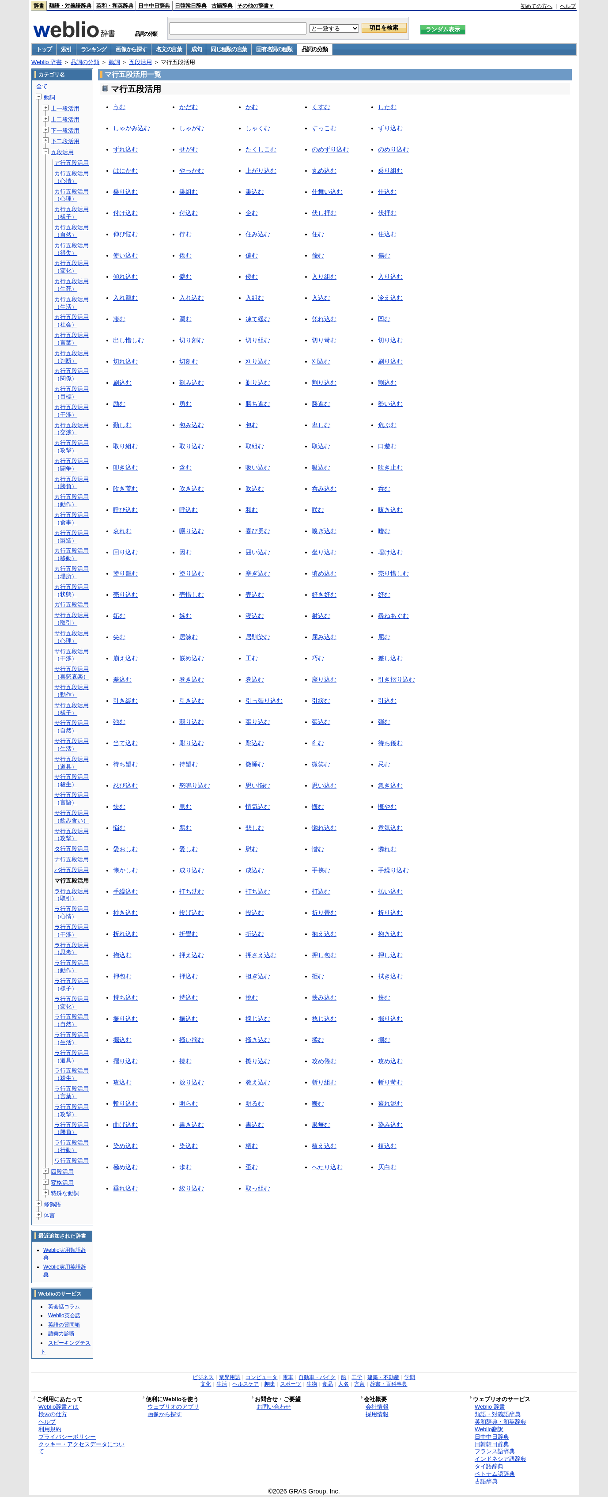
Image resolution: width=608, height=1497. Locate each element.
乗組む (188, 191)
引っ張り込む (264, 700)
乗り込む (125, 191)
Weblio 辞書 (46, 62)
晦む (318, 1103)
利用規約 (49, 1429)
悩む (119, 827)
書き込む (191, 1124)
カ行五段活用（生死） (71, 285)
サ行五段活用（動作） (71, 691)
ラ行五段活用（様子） (71, 985)
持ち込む (125, 997)
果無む (321, 1124)
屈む (384, 636)
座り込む (324, 679)
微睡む (254, 764)
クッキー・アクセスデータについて (81, 1448)
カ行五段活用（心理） (71, 195)
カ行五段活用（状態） (71, 591)
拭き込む (390, 976)
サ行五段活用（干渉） (71, 655)
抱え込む (324, 933)
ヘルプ (568, 6)
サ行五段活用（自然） (71, 727)
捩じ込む (257, 1018)
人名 (343, 1384)
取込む (321, 446)
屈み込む (324, 636)
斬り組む (324, 1082)
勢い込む (390, 403)
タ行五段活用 (71, 848)
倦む (185, 255)
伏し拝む (324, 212)
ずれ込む (125, 149)
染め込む (125, 1145)
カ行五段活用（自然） (71, 231)
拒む (318, 976)
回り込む (125, 552)
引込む (387, 700)
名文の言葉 (169, 49)
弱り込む (191, 721)
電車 (288, 1377)
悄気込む (257, 806)
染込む (188, 1145)
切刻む (188, 361)
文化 (205, 1384)
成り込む (191, 870)
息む (185, 806)
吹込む (254, 488)
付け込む (125, 212)
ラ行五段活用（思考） (71, 949)
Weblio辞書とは (58, 1406)
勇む (185, 403)
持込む (188, 997)
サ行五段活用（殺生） (71, 780)
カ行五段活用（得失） (71, 249)
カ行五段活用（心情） (71, 177)
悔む (318, 806)
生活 (221, 1384)
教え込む (257, 1082)
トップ (44, 49)
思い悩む (257, 785)
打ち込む (257, 891)
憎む (318, 849)
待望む (188, 764)
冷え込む (390, 297)
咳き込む (390, 509)
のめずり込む (330, 149)
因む (185, 552)
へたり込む (327, 1167)
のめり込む (393, 149)
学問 (409, 1377)
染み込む (390, 1124)
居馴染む (257, 636)
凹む (384, 318)
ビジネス (203, 1377)
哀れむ (122, 530)
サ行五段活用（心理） (71, 637)
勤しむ (122, 424)
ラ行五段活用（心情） (71, 913)
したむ (387, 106)
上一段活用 (65, 108)
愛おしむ (125, 849)
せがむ (188, 149)
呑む (384, 488)
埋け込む (390, 552)
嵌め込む (191, 658)
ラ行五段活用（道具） (71, 1057)
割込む (387, 382)
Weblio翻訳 (489, 1429)
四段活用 (62, 1171)
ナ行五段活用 (71, 859)
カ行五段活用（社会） (71, 321)
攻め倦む (324, 1061)
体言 (49, 1215)
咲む (318, 509)
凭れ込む (324, 318)
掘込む (122, 1039)
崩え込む (125, 658)
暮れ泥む (390, 1103)
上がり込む (260, 170)
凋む (185, 318)
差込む (122, 679)
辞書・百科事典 (388, 1384)
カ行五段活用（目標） (71, 393)
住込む (387, 234)
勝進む (321, 403)
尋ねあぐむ (393, 615)
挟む (384, 997)
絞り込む (191, 1188)
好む (384, 594)
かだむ (188, 106)
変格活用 (62, 1182)
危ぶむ (387, 424)
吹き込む (191, 488)
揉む (318, 1039)
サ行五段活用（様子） (71, 709)
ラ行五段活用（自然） (71, 1020)
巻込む (254, 679)
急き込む (390, 785)
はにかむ (125, 170)
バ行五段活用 (71, 870)
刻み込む (191, 382)
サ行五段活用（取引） (71, 619)
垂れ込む (125, 1188)
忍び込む (125, 785)
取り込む (191, 446)
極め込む (125, 1167)
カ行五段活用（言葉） (71, 339)
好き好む (324, 594)
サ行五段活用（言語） (71, 799)
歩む (185, 1167)
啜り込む (191, 530)
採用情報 (377, 1414)
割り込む (324, 382)
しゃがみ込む (131, 128)
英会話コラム (64, 1307)
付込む (188, 212)
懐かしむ (125, 870)
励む (119, 403)
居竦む (188, 636)
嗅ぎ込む (324, 530)
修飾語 (52, 1204)
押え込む (191, 955)
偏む (251, 255)
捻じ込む (324, 1018)
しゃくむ (257, 128)
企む (251, 212)
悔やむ (387, 806)
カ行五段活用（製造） (71, 537)
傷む (384, 255)
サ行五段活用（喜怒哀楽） (71, 673)
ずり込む (390, 128)
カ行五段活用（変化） (71, 267)
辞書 (39, 5)
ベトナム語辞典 (495, 1473)
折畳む (188, 933)
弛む (119, 721)
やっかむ (191, 170)
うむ (119, 106)
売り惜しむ (393, 573)
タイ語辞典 (489, 1466)
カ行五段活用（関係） (71, 375)
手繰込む (125, 891)
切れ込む (125, 361)
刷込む (122, 382)
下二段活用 (65, 141)
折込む (254, 933)
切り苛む (324, 340)
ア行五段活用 (71, 162)
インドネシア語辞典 (500, 1458)
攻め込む (390, 1061)
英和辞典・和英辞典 (500, 1421)
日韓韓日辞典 (191, 5)
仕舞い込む (327, 191)
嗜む (384, 530)
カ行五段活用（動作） (71, 500)
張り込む (257, 721)
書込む (254, 1124)
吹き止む (390, 467)
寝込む (254, 615)
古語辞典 (222, 5)
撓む (185, 1061)
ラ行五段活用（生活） (71, 1038)
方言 (359, 1384)
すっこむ (324, 128)
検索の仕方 (52, 1414)
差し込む (390, 658)
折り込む (390, 912)
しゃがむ (191, 128)
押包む (122, 976)
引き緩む (125, 700)
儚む (251, 276)
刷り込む (390, 361)
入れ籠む (125, 297)
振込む (188, 1018)
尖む (119, 636)
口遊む (387, 446)
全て (42, 86)
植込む (387, 1145)
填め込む (324, 573)
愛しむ (188, 849)
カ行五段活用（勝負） (71, 483)
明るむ (254, 1103)
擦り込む (257, 1061)
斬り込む (125, 1103)
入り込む (390, 276)
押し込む (390, 955)
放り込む (191, 1082)
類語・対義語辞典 (70, 5)
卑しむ (321, 424)
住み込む (257, 234)
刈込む (321, 361)
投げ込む (191, 912)
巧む (318, 658)
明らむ (188, 1103)
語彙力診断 (61, 1333)
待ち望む (125, 764)
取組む (254, 446)
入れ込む (191, 297)
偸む (318, 255)
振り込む (125, 1018)
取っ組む (257, 1188)
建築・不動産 (383, 1377)
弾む (384, 721)
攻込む (122, 1082)
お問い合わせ (274, 1406)
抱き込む (390, 933)
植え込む (324, 1145)
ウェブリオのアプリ (173, 1406)
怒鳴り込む (194, 785)
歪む (251, 1167)
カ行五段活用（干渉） (71, 411)
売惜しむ (191, 594)
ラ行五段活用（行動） (71, 1146)
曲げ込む (125, 1124)
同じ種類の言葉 (229, 49)
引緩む (321, 700)
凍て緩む (257, 318)
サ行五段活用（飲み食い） (71, 817)
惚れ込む (324, 827)
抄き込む (125, 912)
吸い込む (257, 467)
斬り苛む (390, 1082)
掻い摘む (191, 1039)
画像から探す (131, 49)
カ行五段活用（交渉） (71, 429)
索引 (66, 49)
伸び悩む (125, 234)
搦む (384, 1039)
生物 (311, 1384)
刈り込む (257, 361)
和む (251, 509)
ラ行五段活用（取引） (71, 895)
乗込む (254, 191)
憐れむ (387, 849)
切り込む (390, 340)
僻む (185, 276)
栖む (251, 1145)
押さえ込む (260, 955)
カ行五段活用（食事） (71, 519)
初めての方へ (536, 6)
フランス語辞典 (495, 1451)
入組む (254, 297)
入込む (321, 297)
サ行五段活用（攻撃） (71, 835)
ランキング (94, 49)
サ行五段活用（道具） (71, 763)
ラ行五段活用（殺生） (71, 1074)
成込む (254, 870)
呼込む (188, 509)
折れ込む (125, 933)
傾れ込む (125, 276)
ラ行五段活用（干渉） (71, 931)
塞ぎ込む (257, 573)
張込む (321, 721)
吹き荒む (125, 488)
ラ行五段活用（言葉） (71, 1092)
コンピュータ (261, 1377)
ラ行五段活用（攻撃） (71, 1110)
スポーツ (290, 1384)
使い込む (125, 255)
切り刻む (191, 340)
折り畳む (324, 912)
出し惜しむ (128, 340)
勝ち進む (257, 403)
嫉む (185, 615)
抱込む (122, 955)
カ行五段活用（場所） (71, 572)
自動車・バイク (317, 1377)
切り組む (257, 340)
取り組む (125, 446)
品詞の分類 (315, 49)
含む (185, 467)
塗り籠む (125, 573)
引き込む (191, 700)
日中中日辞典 (154, 5)
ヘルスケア (245, 1384)
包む (251, 424)
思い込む (324, 785)
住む (318, 234)
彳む (318, 743)
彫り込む (191, 743)
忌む (384, 764)
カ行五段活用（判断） (71, 357)
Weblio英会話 (64, 1315)
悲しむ (254, 827)
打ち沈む (191, 891)
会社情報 (377, 1406)
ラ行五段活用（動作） (71, 966)
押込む (188, 976)
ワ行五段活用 (71, 1160)
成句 (196, 49)
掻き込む (257, 1039)
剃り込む (257, 382)
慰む (251, 849)
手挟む (321, 870)
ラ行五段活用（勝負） (71, 1129)
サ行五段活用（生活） (71, 745)
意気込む (390, 827)
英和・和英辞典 (114, 5)
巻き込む (191, 679)
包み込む (191, 424)
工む (251, 658)
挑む (251, 997)
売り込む (125, 594)
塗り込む (191, 573)
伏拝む (387, 212)
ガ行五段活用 (71, 604)
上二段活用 (65, 119)
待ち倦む (390, 743)
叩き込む (125, 467)
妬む (119, 615)
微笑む (321, 764)
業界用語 (229, 1377)
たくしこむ (260, 149)
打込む (321, 891)
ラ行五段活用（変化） (71, 1003)
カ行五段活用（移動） (71, 554)
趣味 (269, 1384)
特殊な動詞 (65, 1193)
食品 (327, 1384)
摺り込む (125, 1061)
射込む (321, 615)
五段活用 (140, 62)
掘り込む (390, 1018)
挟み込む (324, 997)
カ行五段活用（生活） (71, 303)
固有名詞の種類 (274, 49)
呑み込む (324, 488)
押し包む (324, 955)
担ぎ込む (257, 976)
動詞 (114, 62)
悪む (185, 827)
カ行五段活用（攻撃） (71, 447)
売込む (254, 594)
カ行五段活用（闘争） (71, 465)
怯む (119, 806)
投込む (254, 912)
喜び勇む (257, 530)
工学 (356, 1377)
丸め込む (324, 170)
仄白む (387, 1167)
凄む (119, 318)
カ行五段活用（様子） (71, 213)
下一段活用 (65, 130)
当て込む (125, 743)
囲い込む (257, 552)
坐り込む (324, 552)
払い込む (390, 891)
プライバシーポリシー (67, 1436)
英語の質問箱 (64, 1325)
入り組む (324, 276)
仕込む (387, 191)
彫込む (254, 743)
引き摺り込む (396, 679)
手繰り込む (393, 870)
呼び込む (125, 509)
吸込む (321, 467)
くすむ (321, 106)
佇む (185, 234)
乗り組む (390, 170)
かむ (251, 106)
